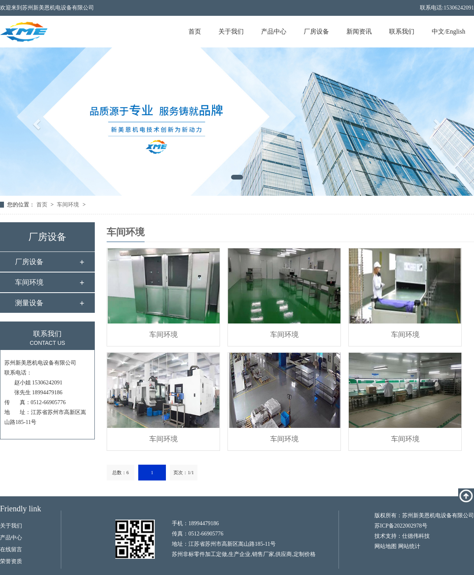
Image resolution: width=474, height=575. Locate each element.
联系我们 (401, 31)
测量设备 (29, 303)
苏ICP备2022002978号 (400, 526)
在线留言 (11, 549)
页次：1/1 (183, 472)
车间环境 (68, 205)
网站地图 (385, 546)
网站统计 (409, 546)
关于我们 (231, 31)
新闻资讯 (359, 31)
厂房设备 (316, 31)
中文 (438, 31)
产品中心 (273, 31)
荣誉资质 (11, 561)
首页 (194, 31)
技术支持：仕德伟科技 (402, 536)
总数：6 (120, 472)
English (455, 31)
